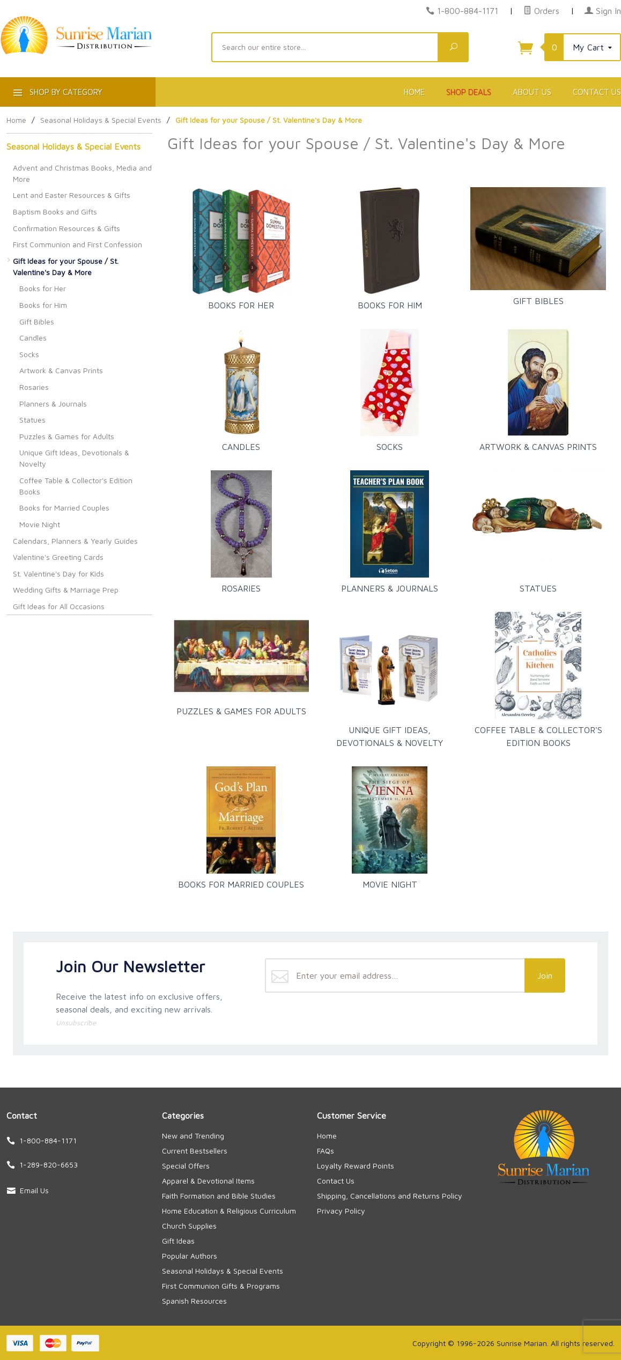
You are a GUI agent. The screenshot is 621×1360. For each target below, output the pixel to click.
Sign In (603, 11)
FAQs (325, 1150)
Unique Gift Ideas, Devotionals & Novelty (74, 458)
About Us (532, 92)
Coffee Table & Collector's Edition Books (75, 486)
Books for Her (42, 288)
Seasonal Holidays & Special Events (73, 146)
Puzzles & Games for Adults (66, 436)
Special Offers (186, 1165)
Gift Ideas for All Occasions (59, 606)
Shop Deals (468, 92)
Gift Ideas (178, 1240)
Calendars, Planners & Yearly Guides (75, 540)
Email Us (34, 1190)
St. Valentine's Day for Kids (58, 573)
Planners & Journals (53, 403)
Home (414, 92)
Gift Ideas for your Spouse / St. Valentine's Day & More (66, 266)
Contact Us (335, 1180)
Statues (32, 419)
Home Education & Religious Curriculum (229, 1210)
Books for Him (43, 304)
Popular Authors (189, 1255)
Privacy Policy (341, 1210)
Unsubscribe (76, 1022)
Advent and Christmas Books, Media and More (82, 173)
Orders (541, 11)
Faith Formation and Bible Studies (219, 1195)
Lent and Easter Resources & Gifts (71, 194)
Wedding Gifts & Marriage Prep (66, 589)
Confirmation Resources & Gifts (66, 228)
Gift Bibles (36, 321)
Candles (33, 337)
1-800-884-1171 (467, 11)
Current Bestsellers (194, 1150)
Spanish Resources (194, 1300)
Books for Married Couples (64, 507)
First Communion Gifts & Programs (221, 1285)
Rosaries (34, 386)
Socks (29, 354)
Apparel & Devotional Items (208, 1180)
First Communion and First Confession (77, 244)
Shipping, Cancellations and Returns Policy (389, 1195)
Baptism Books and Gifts (55, 211)
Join (544, 975)
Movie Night (39, 524)
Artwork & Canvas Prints (61, 370)
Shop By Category (56, 94)
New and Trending (193, 1135)
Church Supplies (189, 1225)
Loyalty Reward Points (355, 1165)
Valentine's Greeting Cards (58, 556)
